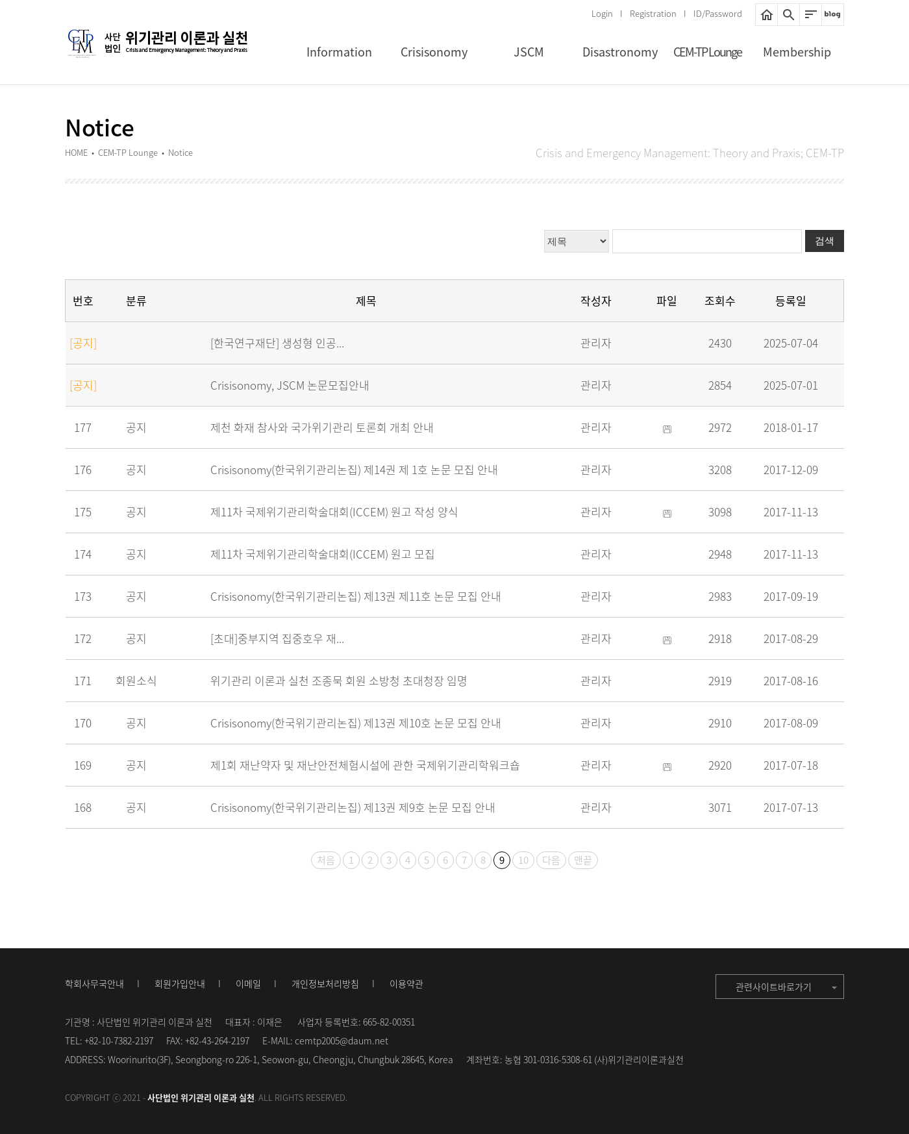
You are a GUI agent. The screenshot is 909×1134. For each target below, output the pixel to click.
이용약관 (406, 983)
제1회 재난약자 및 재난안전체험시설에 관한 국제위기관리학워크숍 (365, 765)
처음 (326, 860)
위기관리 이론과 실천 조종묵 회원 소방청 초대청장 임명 (338, 680)
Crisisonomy (434, 51)
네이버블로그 (832, 14)
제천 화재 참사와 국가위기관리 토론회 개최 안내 (322, 427)
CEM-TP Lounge (707, 51)
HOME (766, 14)
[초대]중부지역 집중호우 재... (277, 638)
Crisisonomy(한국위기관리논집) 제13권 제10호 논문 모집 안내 (355, 722)
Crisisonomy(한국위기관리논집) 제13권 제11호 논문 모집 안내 (355, 596)
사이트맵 (810, 14)
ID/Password (717, 13)
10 (523, 860)
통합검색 (788, 14)
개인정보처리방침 (325, 983)
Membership (797, 51)
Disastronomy (620, 51)
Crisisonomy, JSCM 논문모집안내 (289, 385)
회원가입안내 (180, 983)
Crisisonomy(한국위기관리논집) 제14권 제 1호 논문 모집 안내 (354, 469)
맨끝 (583, 860)
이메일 (248, 983)
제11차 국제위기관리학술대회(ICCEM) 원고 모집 (322, 554)
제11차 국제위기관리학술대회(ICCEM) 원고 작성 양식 (334, 511)
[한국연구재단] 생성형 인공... (277, 342)
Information (339, 51)
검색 (824, 240)
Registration (653, 13)
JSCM (529, 51)
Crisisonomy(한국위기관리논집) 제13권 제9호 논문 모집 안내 (352, 807)
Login (602, 13)
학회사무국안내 (94, 983)
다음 (551, 860)
